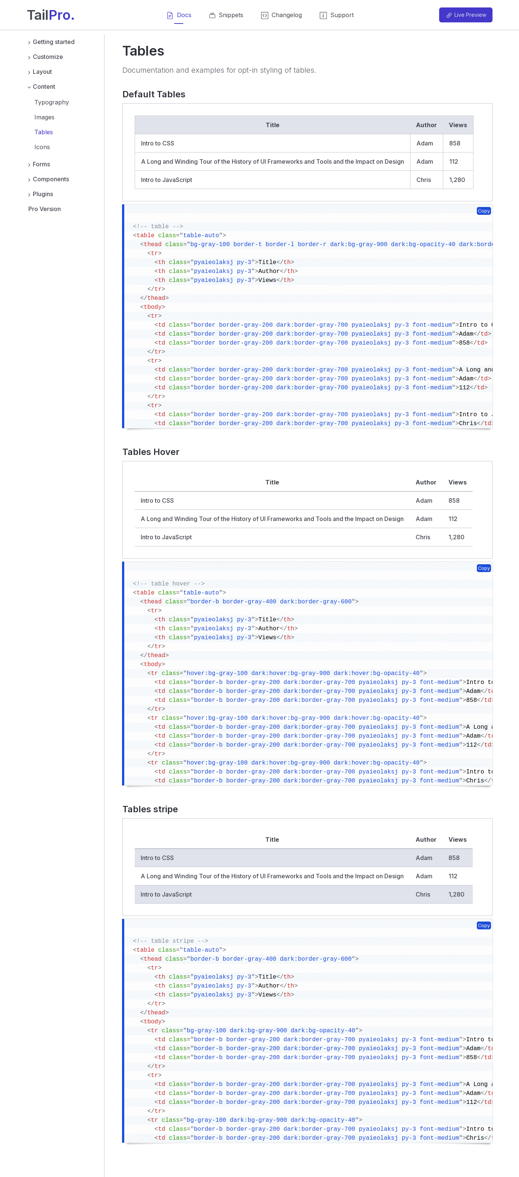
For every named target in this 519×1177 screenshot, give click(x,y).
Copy (484, 211)
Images (44, 117)
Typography (51, 102)
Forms (38, 164)
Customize (45, 56)
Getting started (51, 41)
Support (337, 17)
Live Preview (465, 15)
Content (41, 86)
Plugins (40, 194)
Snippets (226, 17)
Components (48, 179)
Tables (43, 132)
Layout (39, 71)
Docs (178, 17)
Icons (42, 147)
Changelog (281, 17)
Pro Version (44, 209)
